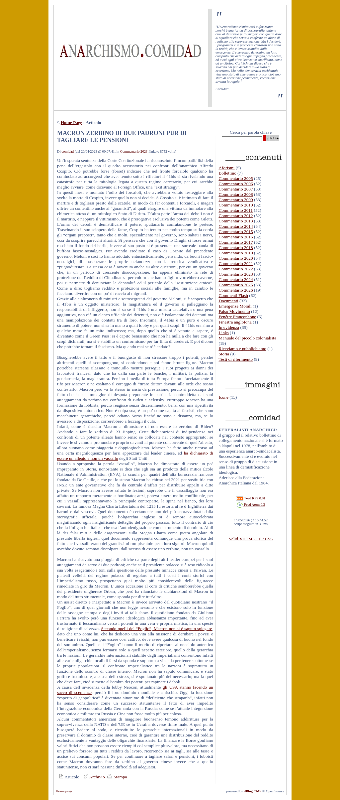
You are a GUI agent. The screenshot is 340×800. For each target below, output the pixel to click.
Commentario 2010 (235, 204)
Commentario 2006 (235, 183)
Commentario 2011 (235, 210)
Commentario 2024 (235, 279)
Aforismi (226, 167)
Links (223, 332)
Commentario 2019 (235, 252)
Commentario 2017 (235, 242)
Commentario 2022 (235, 268)
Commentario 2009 (235, 199)
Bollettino (227, 173)
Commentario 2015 (235, 231)
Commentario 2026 (235, 290)
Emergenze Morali (234, 306)
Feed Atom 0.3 (250, 504)
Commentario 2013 (235, 220)
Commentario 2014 (235, 226)
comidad (67, 151)
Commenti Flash (233, 295)
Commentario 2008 (235, 194)
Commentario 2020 (235, 258)
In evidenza (228, 327)
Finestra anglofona (235, 322)
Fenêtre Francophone (237, 316)
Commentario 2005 (235, 178)
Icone (223, 397)
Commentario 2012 (235, 215)
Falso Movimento (234, 311)
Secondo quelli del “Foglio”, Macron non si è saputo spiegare (156, 628)
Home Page (71, 122)
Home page (64, 791)
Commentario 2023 (134, 151)
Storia (223, 353)
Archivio (93, 776)
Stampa (116, 776)
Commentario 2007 (235, 189)
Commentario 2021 (235, 263)
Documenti (228, 300)
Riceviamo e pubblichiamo (242, 348)
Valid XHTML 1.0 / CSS (251, 538)
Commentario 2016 (235, 236)
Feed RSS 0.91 (250, 498)
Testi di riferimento (235, 359)
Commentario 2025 (235, 284)
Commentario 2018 (235, 247)
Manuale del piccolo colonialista (247, 337)
